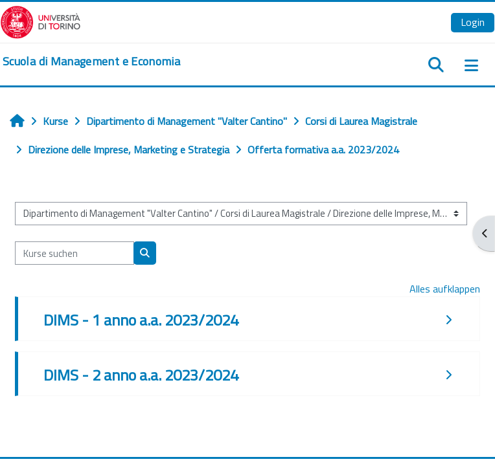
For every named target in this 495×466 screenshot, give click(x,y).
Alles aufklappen (444, 288)
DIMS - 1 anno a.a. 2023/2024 (140, 319)
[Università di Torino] (40, 20)
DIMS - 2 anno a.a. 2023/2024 (140, 374)
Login (473, 22)
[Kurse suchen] (74, 253)
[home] (91, 61)
